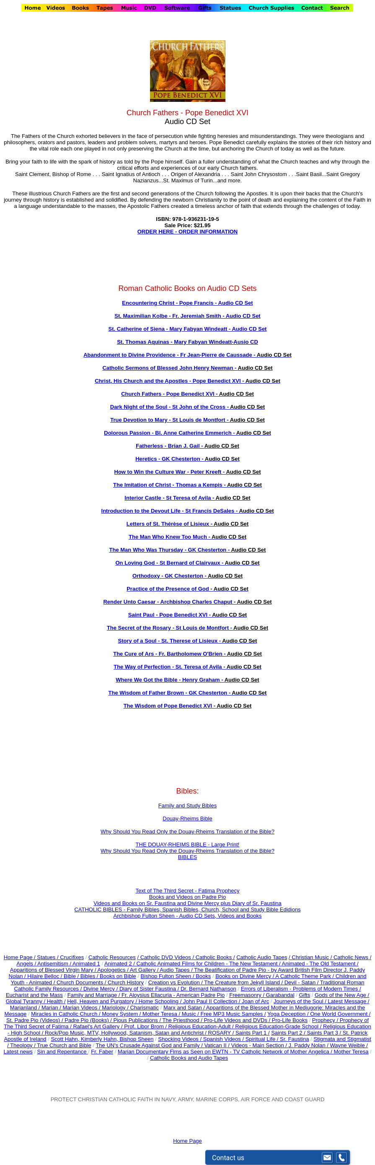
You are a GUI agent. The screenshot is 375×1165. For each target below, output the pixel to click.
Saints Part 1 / (252, 1033)
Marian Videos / (82, 1007)
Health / (56, 1001)
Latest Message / (348, 1001)
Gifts (304, 995)
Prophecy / (326, 1020)
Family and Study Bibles (187, 805)
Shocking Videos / (180, 1039)
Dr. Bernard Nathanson (208, 989)
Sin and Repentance (62, 1051)
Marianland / (25, 1007)
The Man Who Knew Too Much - (187, 537)
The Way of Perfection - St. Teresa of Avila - (187, 667)
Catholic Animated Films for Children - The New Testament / (209, 963)
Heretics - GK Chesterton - (187, 459)
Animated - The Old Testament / (320, 963)
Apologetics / (113, 970)
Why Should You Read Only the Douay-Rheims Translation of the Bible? (187, 831)
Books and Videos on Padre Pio (187, 897)
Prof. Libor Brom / (146, 1026)
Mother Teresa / (162, 1014)
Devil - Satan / (302, 982)
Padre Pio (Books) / (89, 1020)
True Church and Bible (64, 1045)
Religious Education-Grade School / (279, 1026)
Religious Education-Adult (199, 1026)
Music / (191, 1014)
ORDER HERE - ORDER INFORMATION (187, 231)
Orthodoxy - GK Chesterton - (187, 576)
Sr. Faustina (294, 1039)
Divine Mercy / (101, 989)
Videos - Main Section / (259, 1045)
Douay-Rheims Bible (187, 818)
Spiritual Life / (263, 1039)
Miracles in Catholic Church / (66, 1014)
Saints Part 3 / (324, 1033)
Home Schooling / (161, 1001)
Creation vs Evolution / (176, 982)
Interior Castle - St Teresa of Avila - (187, 498)
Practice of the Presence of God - (187, 589)
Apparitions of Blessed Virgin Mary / (54, 970)
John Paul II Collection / (212, 1001)
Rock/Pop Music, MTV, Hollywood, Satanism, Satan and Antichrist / (126, 1033)
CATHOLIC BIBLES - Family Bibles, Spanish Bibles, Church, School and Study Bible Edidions (187, 909)
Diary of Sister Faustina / (150, 989)
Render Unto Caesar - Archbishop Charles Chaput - (187, 602)
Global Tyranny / (26, 1001)
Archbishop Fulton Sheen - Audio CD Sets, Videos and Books (188, 916)
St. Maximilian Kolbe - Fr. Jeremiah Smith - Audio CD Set (187, 316)
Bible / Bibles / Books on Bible (99, 976)
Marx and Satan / (184, 1007)
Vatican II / (217, 1045)
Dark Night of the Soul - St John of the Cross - (187, 407)
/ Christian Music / (311, 957)
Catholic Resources (112, 957)
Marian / (52, 1007)
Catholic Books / (214, 957)
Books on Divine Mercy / (245, 976)
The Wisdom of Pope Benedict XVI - (188, 706)
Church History (125, 982)
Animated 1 (86, 963)
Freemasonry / (247, 995)
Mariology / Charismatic (130, 1007)
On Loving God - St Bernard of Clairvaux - (187, 563)
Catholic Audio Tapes (261, 957)
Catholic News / (352, 957)
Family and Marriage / (94, 995)
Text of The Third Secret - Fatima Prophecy (187, 890)
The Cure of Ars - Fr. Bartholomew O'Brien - (187, 654)
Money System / (122, 1014)
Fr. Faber (102, 1051)
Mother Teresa (351, 1051)
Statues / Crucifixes (60, 957)
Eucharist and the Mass (34, 995)
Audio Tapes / (177, 970)
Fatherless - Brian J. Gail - (187, 446)
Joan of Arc (255, 1001)
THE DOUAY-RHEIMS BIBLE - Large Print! (188, 844)
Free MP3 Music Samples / (233, 1014)
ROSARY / (221, 1033)
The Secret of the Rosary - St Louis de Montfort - (187, 628)
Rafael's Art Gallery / (98, 1026)
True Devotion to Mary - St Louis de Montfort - (187, 420)
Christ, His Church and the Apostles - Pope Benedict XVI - (187, 381)
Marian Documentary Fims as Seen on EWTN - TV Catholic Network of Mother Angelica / (226, 1051)
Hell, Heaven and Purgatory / (103, 1001)
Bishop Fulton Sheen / (168, 976)
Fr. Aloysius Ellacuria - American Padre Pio (173, 995)
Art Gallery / (145, 970)
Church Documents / (81, 982)
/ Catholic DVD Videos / (165, 957)
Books (203, 976)
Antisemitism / (54, 963)
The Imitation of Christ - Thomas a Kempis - (187, 485)
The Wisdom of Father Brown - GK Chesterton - (188, 693)
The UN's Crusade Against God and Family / (150, 1045)
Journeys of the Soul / (301, 1001)
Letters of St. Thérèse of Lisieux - (187, 524)
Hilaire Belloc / (44, 976)
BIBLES (187, 857)
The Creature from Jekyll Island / (244, 982)
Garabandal (280, 995)
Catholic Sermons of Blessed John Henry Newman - (187, 368)
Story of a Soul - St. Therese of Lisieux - (187, 641)
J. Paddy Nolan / (309, 1045)
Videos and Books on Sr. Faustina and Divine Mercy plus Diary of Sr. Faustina (187, 903)
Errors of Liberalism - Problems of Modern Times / (301, 989)
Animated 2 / (120, 963)
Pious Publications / (138, 1020)
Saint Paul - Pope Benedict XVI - (187, 615)
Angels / (26, 963)
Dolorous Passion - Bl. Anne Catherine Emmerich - (187, 433)
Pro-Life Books (290, 1020)
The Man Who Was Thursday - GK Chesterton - (187, 550)
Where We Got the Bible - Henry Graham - (187, 680)
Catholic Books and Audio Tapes (189, 1058)
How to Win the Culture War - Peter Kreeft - (187, 472)
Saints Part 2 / (288, 1033)
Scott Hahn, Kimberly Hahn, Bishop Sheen (102, 1039)
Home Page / (20, 957)
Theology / (23, 1045)
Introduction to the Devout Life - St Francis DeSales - (187, 511)
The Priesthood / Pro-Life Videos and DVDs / (216, 1020)
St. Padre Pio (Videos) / (35, 1020)
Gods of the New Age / (342, 995)
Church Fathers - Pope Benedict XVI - (187, 394)
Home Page (187, 1141)
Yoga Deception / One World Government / (318, 1014)
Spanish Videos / (224, 1039)
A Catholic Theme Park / (305, 976)
